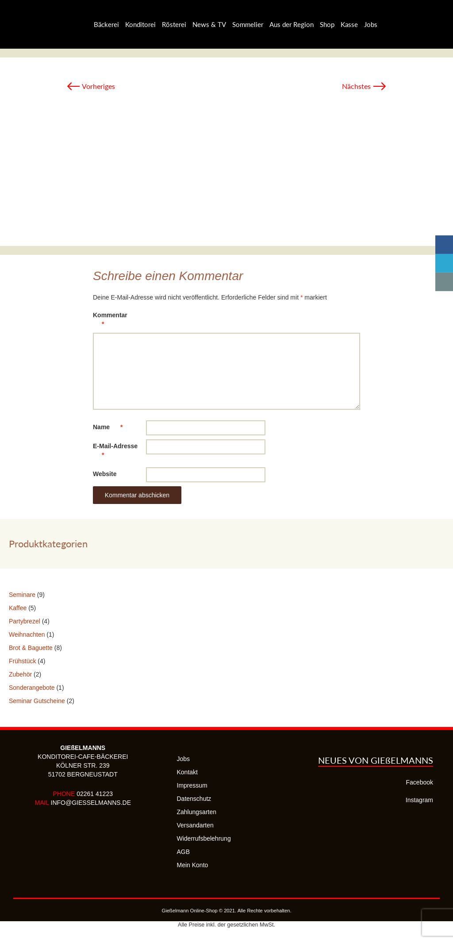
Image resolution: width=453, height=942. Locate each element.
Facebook (419, 782)
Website (104, 473)
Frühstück (22, 661)
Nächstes (364, 86)
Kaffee (18, 607)
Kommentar (110, 321)
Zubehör (20, 674)
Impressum (192, 785)
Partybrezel (24, 621)
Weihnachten (27, 634)
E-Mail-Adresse (115, 451)
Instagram (419, 800)
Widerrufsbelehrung (204, 838)
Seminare (22, 594)
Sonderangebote (32, 687)
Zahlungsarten (197, 811)
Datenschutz (194, 798)
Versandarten (195, 825)
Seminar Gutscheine (37, 700)
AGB (183, 851)
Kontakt (187, 772)
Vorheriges (90, 86)
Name (112, 427)
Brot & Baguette (31, 647)
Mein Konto (192, 865)
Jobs (183, 758)
